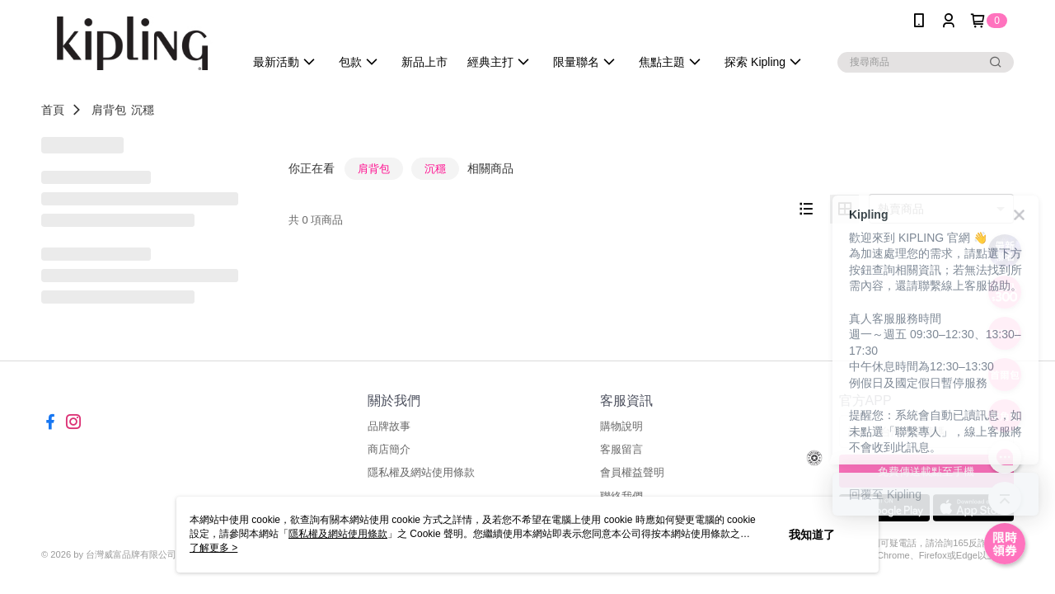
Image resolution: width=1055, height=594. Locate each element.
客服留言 (621, 449)
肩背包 (108, 109)
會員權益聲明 (632, 472)
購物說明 (621, 426)
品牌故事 (389, 426)
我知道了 (812, 534)
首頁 (52, 109)
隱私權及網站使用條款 (421, 472)
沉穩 (142, 109)
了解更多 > (213, 548)
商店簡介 (389, 449)
